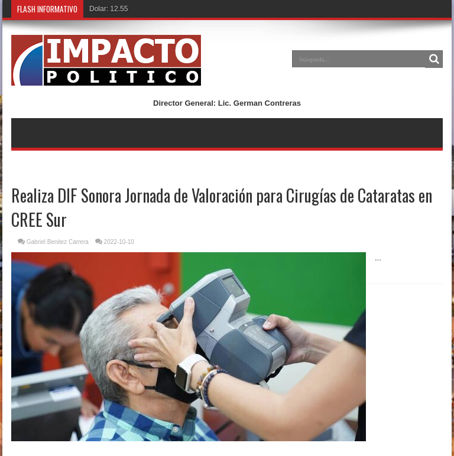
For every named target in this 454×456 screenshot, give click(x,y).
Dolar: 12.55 (108, 9)
